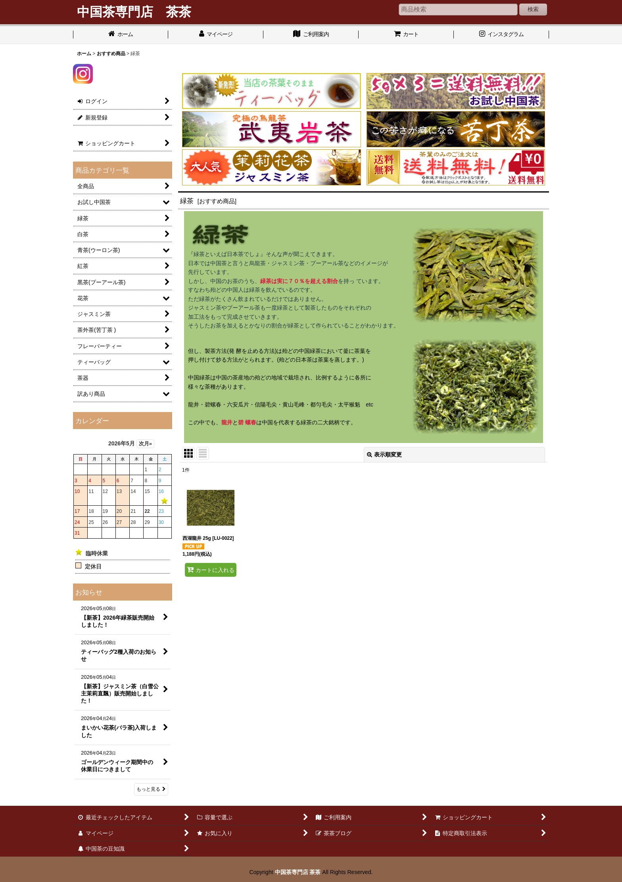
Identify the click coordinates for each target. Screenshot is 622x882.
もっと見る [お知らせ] (151, 789)
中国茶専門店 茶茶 (298, 872)
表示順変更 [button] (384, 454)
